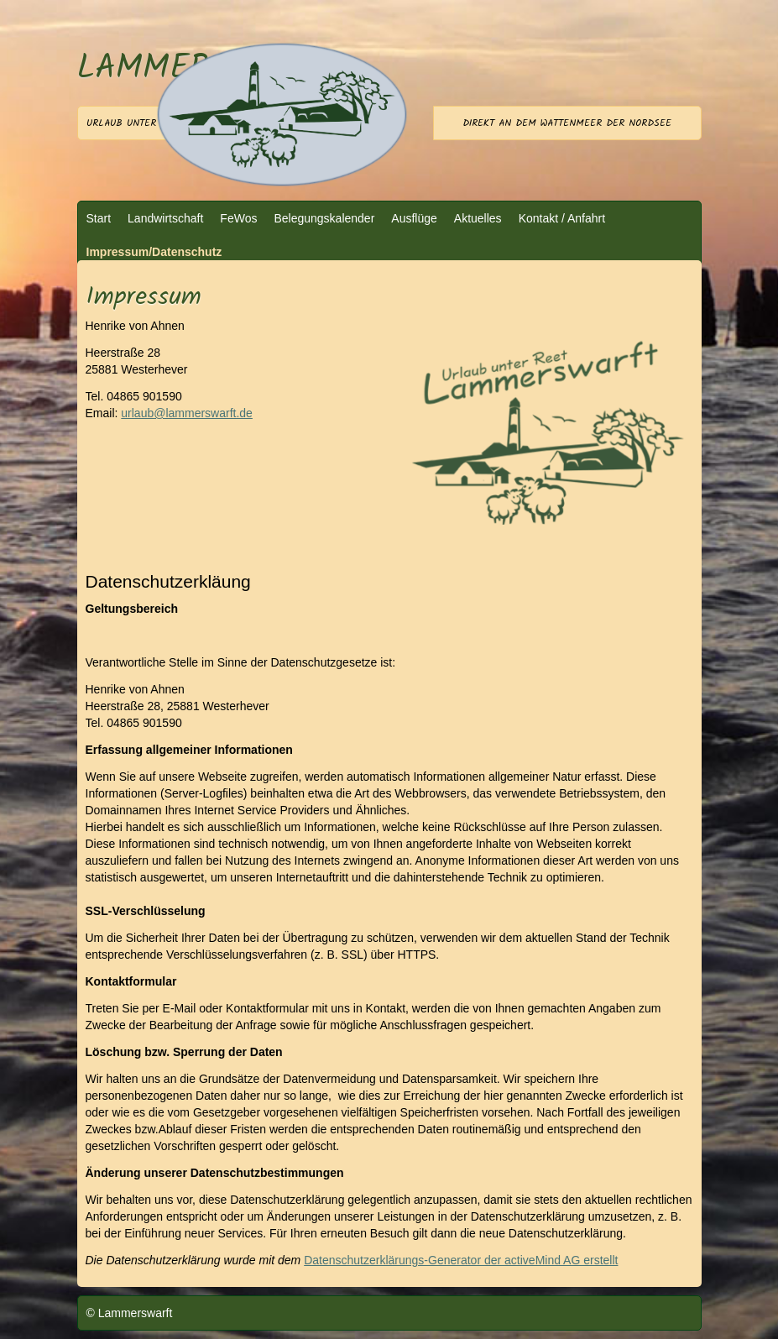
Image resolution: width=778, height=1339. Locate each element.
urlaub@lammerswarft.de (187, 413)
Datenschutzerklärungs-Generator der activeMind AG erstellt (461, 1260)
